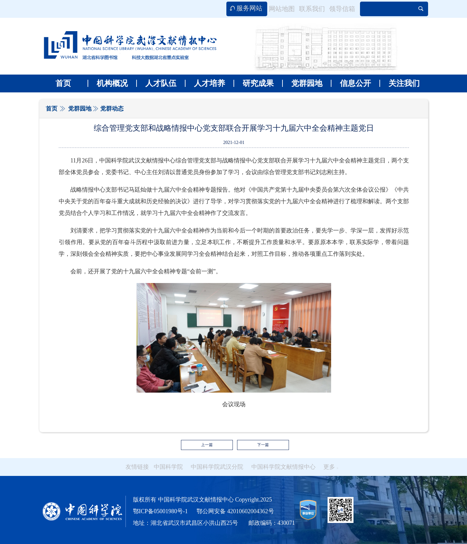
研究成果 (254, 83)
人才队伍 (156, 83)
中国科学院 (168, 467)
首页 (63, 83)
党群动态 (112, 108)
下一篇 (263, 445)
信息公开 (351, 83)
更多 (330, 467)
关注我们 (399, 83)
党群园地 (302, 83)
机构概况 (108, 83)
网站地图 (282, 8)
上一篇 (207, 445)
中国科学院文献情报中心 (283, 467)
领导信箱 (342, 8)
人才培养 (205, 83)
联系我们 (312, 8)
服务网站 (249, 8)
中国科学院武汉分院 (217, 467)
